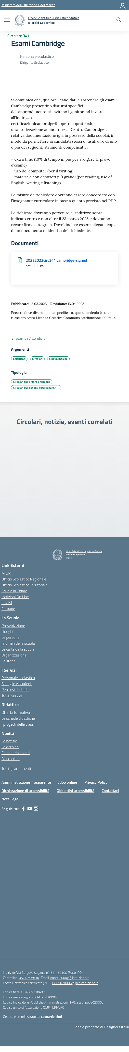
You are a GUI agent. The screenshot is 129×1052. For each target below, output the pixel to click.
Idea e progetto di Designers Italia (102, 1027)
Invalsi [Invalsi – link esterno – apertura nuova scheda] (6, 603)
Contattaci (110, 790)
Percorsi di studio (15, 689)
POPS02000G (47, 997)
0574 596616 (29, 977)
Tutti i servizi (11, 695)
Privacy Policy (95, 782)
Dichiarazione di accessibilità (25, 790)
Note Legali (10, 799)
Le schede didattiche (18, 718)
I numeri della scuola (18, 643)
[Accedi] (123, 5)
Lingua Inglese (58, 358)
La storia (8, 661)
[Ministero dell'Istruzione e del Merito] (28, 4)
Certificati (19, 358)
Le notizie (9, 741)
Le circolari (10, 747)
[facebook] (23, 809)
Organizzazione (13, 655)
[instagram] (36, 809)
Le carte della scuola (17, 649)
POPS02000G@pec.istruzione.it (75, 982)
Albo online (10, 759)
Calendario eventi (15, 753)
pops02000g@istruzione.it (69, 977)
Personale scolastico (18, 678)
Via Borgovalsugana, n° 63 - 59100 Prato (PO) (49, 972)
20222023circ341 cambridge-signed (56, 260)
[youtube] (29, 809)
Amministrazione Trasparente (26, 782)
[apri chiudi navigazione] (7, 20)
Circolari (37, 358)
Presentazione (13, 625)
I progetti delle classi (18, 724)
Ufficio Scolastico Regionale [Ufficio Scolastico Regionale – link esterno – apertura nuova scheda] (23, 579)
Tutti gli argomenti (16, 768)
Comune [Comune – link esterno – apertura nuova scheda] (8, 608)
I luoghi (7, 631)
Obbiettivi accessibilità (75, 790)
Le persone (10, 637)
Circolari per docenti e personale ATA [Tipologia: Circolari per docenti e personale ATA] (36, 387)
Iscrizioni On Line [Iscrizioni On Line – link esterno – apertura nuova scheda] (15, 597)
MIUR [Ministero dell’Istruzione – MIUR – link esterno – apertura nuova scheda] (6, 573)
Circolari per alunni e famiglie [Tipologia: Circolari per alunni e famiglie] (31, 381)
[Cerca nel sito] (119, 20)
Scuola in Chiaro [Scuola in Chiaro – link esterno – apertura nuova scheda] (14, 591)
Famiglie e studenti (16, 683)
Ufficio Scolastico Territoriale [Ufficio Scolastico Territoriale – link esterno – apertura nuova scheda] (24, 585)
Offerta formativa (15, 712)
